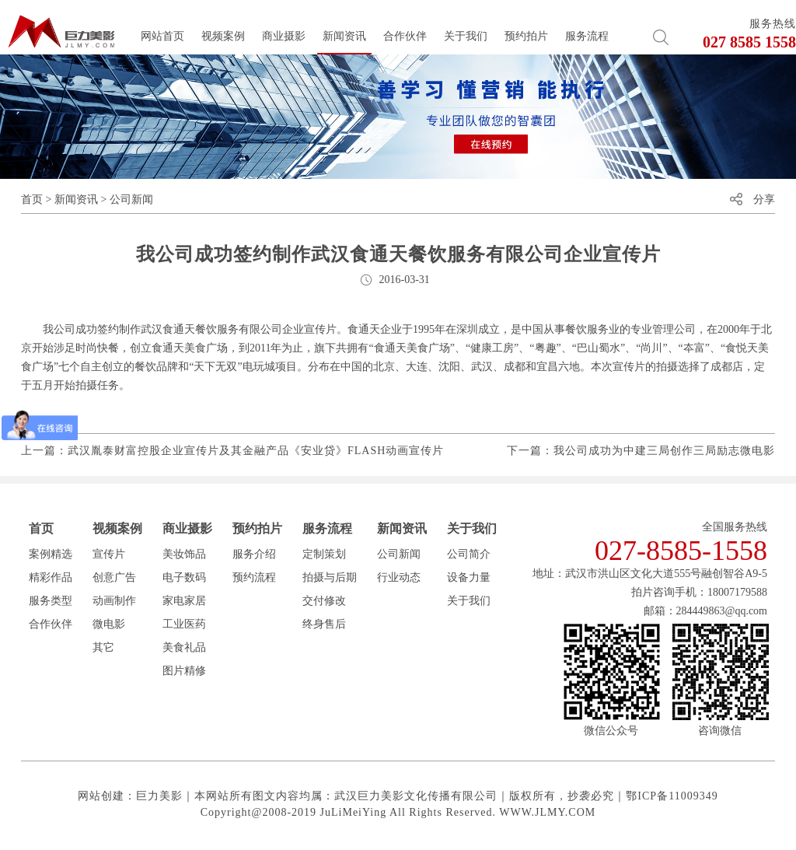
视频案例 (223, 36)
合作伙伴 (405, 36)
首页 (32, 199)
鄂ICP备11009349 (671, 796)
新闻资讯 (344, 36)
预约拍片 (526, 36)
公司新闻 (131, 199)
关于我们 (465, 36)
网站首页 (162, 36)
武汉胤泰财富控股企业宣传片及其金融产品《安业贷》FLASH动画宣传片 (256, 450)
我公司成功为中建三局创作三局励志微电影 (664, 450)
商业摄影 (283, 36)
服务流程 (587, 36)
